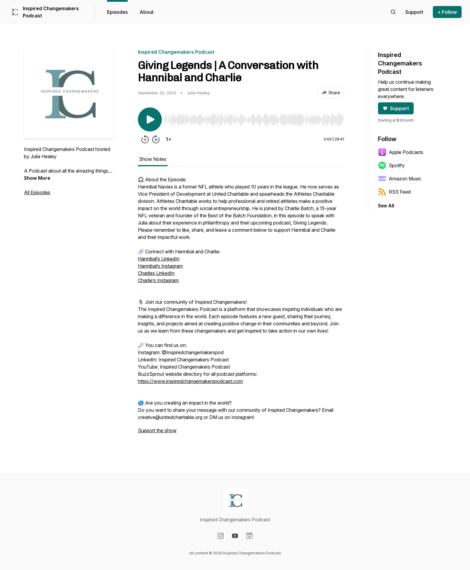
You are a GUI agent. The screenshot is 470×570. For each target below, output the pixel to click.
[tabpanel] (241, 308)
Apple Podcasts (400, 152)
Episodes (117, 12)
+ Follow (447, 12)
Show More (37, 178)
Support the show (157, 430)
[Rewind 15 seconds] (145, 139)
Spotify (391, 165)
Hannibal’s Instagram (160, 266)
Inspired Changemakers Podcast (51, 12)
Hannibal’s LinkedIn (159, 259)
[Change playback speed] (168, 139)
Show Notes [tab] (152, 159)
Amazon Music (399, 178)
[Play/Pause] (150, 119)
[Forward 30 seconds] (156, 139)
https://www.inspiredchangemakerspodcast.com (190, 381)
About (146, 12)
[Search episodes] (393, 12)
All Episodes (37, 192)
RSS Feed (394, 192)
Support (396, 108)
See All (386, 206)
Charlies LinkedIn (156, 273)
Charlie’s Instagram (158, 280)
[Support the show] (414, 12)
